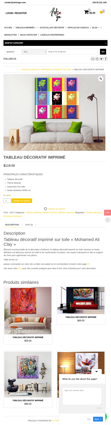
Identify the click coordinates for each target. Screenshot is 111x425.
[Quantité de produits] (7, 200)
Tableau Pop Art (62, 69)
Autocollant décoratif (52, 27)
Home (25, 69)
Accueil (8, 27)
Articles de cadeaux (78, 27)
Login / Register (16, 13)
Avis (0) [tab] (29, 225)
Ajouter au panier (21, 201)
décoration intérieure (12, 216)
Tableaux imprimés (25, 27)
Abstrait (89, 212)
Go (103, 52)
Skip (89, 419)
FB (88, 264)
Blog (95, 27)
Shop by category (14, 43)
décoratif (98, 212)
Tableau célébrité (33, 212)
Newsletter (10, 35)
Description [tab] (12, 225)
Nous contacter (28, 35)
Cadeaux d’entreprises (52, 35)
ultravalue (58, 420)
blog (20, 268)
